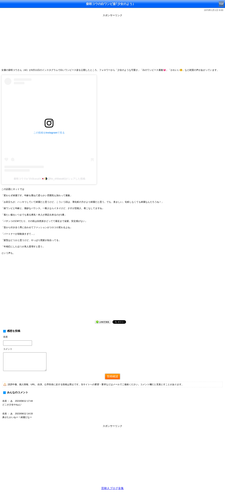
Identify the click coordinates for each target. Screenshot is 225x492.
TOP (221, 4)
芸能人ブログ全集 (112, 488)
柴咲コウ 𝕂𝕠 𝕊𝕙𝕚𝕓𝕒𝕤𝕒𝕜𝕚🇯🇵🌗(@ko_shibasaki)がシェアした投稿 (49, 178)
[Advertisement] (112, 42)
